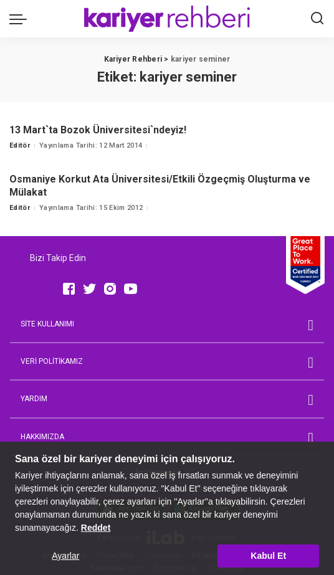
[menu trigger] (21, 18)
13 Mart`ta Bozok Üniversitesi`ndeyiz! (97, 130)
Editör (19, 145)
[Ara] (317, 18)
